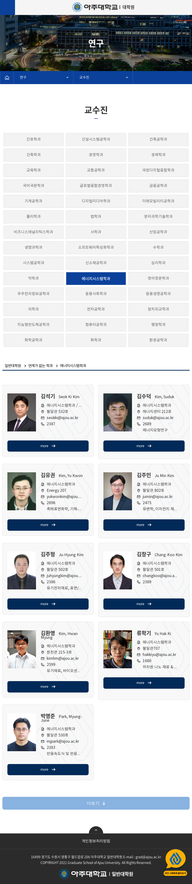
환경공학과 (158, 340)
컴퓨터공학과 (96, 325)
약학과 (33, 278)
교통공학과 (96, 170)
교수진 (84, 78)
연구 (23, 78)
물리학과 (33, 217)
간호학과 (33, 139)
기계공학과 (33, 201)
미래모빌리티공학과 (158, 201)
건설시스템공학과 (96, 139)
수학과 (158, 247)
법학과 (96, 217)
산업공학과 (158, 232)
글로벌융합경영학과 (96, 186)
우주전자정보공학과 (33, 294)
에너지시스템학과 (96, 278)
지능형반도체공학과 (33, 325)
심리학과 (158, 263)
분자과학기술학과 (158, 217)
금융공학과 (158, 186)
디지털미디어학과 (96, 201)
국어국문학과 (33, 186)
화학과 (96, 340)
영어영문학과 (158, 278)
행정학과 (158, 325)
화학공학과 (33, 340)
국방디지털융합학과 (158, 170)
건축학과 (33, 155)
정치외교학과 (158, 309)
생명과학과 (33, 247)
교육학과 (33, 170)
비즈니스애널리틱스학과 (33, 232)
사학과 (96, 232)
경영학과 (96, 155)
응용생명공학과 (158, 294)
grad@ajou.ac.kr (148, 856)
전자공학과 (96, 309)
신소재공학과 (96, 263)
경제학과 (158, 155)
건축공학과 (158, 139)
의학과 (33, 309)
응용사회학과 (96, 294)
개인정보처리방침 (96, 841)
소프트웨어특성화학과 (96, 247)
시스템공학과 (33, 263)
